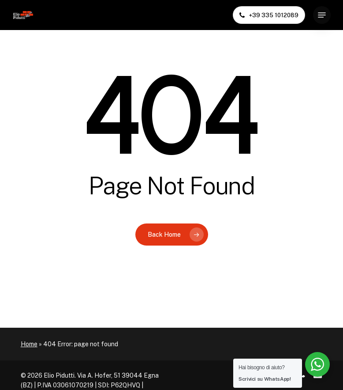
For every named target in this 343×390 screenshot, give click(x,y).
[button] (322, 15)
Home (29, 344)
